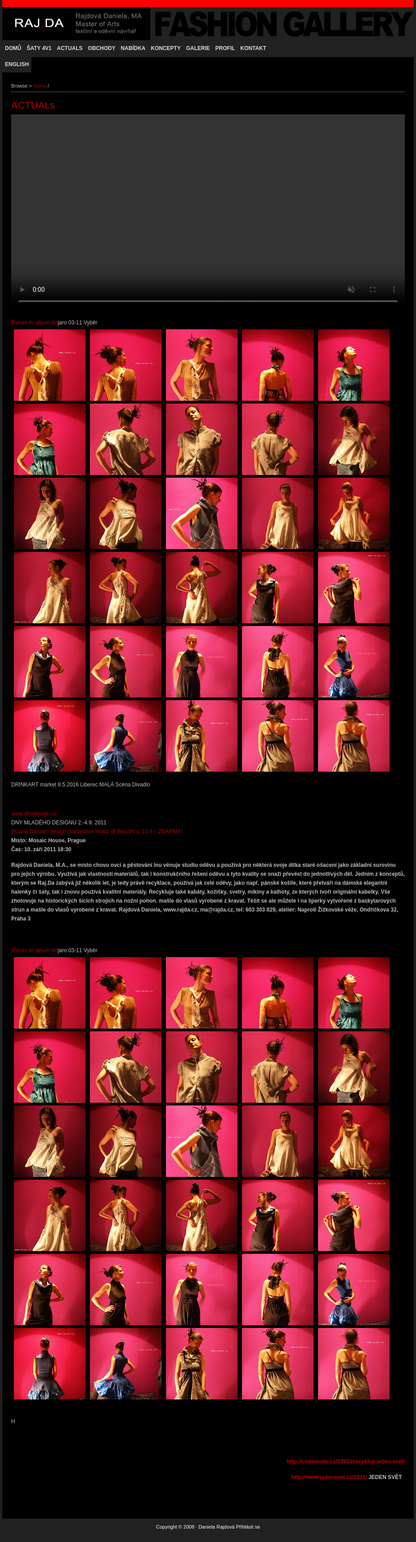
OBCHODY (101, 48)
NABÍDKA (133, 48)
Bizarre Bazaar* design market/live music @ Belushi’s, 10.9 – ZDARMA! (97, 831)
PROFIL (225, 48)
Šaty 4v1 (39, 48)
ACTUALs (69, 48)
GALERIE (198, 48)
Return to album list (35, 322)
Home (39, 85)
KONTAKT (253, 48)
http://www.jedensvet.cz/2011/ (329, 1477)
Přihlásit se (248, 1526)
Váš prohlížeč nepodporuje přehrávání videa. (208, 212)
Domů (13, 48)
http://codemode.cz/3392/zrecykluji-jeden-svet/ (346, 1461)
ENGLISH (17, 64)
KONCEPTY (166, 48)
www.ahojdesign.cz (34, 814)
